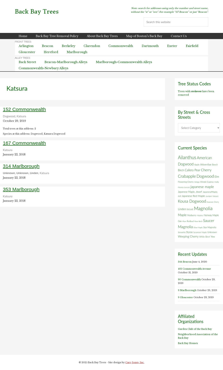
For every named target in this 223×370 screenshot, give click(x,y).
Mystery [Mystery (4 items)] (200, 215)
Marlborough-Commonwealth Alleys (124, 62)
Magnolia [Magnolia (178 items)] (203, 208)
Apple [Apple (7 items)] (197, 164)
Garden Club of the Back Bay (195, 329)
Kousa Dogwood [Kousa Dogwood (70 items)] (192, 201)
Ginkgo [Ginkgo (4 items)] (196, 182)
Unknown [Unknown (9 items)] (212, 232)
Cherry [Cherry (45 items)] (206, 170)
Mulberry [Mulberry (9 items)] (191, 215)
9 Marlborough (187, 290)
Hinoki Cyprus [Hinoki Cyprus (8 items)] (207, 182)
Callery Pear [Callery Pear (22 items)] (192, 170)
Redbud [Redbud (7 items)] (190, 221)
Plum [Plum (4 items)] (184, 221)
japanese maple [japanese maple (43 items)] (202, 186)
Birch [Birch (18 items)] (181, 170)
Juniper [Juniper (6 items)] (209, 196)
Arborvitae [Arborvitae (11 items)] (205, 164)
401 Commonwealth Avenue (194, 268)
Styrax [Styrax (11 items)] (189, 232)
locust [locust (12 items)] (190, 209)
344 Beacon (185, 261)
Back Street (27, 62)
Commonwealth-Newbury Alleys (43, 68)
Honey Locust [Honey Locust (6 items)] (184, 187)
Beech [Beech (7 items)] (215, 164)
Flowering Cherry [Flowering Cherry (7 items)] (186, 182)
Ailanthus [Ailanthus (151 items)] (187, 157)
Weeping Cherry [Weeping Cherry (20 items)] (188, 236)
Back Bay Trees (37, 11)
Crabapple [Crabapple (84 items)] (187, 176)
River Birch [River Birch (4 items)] (198, 221)
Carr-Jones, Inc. (134, 362)
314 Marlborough (21, 166)
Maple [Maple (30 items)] (182, 215)
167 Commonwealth (24, 143)
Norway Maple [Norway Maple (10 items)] (211, 215)
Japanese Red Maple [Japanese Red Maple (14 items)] (193, 196)
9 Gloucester (185, 297)
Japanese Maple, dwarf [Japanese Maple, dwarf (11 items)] (190, 191)
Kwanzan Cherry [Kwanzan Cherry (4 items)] (213, 202)
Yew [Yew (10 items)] (213, 236)
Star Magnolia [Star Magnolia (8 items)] (209, 227)
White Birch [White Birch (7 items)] (204, 236)
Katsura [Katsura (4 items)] (215, 196)
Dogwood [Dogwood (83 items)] (205, 176)
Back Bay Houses (188, 343)
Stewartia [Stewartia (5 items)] (181, 232)
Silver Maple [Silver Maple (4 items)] (198, 227)
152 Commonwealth (24, 109)
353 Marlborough (21, 189)
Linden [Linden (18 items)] (182, 209)
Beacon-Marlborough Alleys (65, 62)
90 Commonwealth (189, 279)
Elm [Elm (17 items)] (217, 176)
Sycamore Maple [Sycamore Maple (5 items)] (200, 232)
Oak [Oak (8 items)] (180, 221)
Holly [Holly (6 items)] (216, 182)
